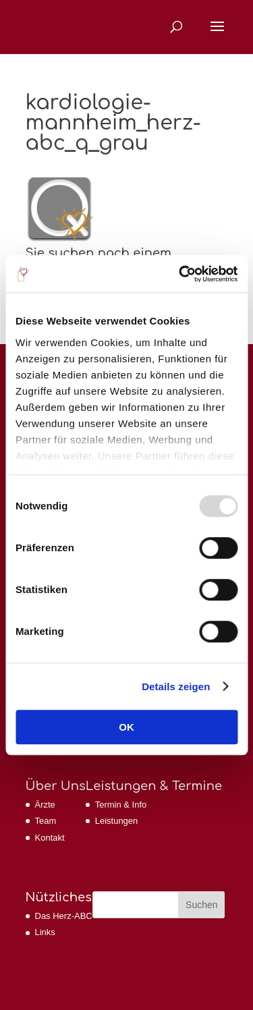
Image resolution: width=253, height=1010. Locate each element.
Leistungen (116, 821)
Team (46, 821)
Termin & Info (121, 804)
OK (126, 727)
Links (45, 932)
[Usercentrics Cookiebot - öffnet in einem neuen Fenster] (180, 274)
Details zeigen (176, 686)
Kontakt (50, 838)
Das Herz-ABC (63, 916)
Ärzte (45, 804)
